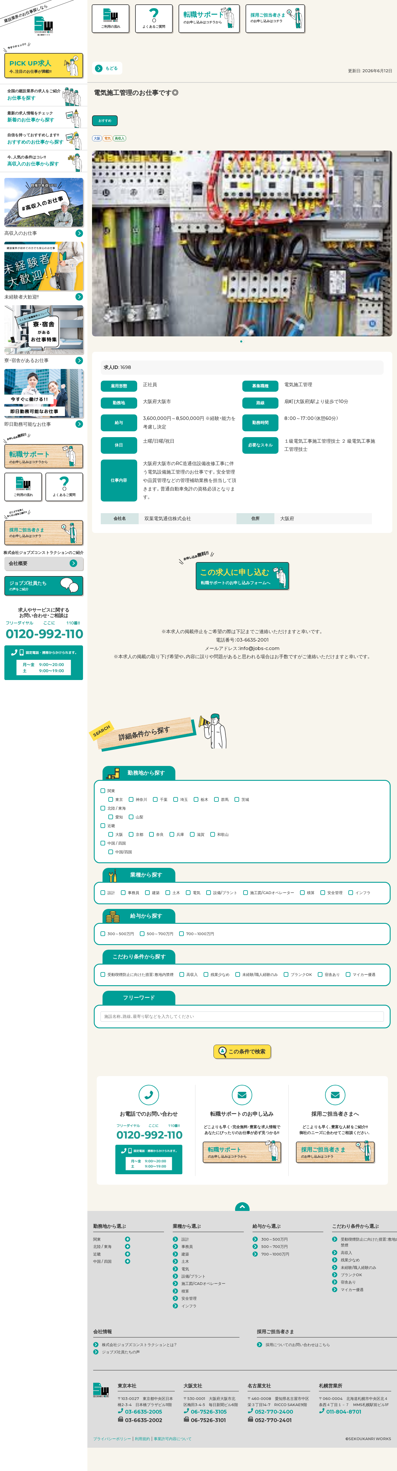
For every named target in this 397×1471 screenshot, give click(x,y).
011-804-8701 (340, 1412)
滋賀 (200, 834)
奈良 (160, 834)
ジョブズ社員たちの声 (121, 1352)
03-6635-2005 (140, 1412)
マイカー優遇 (364, 974)
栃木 (204, 799)
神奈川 (141, 799)
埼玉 (184, 799)
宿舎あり (332, 974)
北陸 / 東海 (116, 808)
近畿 (111, 825)
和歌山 (223, 834)
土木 (176, 892)
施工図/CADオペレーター (272, 892)
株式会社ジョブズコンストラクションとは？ (139, 1345)
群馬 (225, 799)
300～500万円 (120, 933)
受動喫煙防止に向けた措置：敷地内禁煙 (140, 974)
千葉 (163, 799)
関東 (111, 790)
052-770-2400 (270, 1412)
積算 (311, 892)
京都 (139, 834)
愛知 (119, 817)
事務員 (133, 892)
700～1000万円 (200, 933)
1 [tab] (243, 342)
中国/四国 (123, 852)
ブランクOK (301, 974)
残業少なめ (220, 974)
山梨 (139, 817)
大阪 (119, 834)
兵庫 (180, 834)
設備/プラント (225, 892)
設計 (111, 892)
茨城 (245, 799)
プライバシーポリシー (112, 1439)
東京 (119, 799)
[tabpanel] (242, 243)
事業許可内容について (173, 1439)
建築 (156, 892)
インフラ (362, 892)
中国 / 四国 (116, 843)
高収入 (192, 974)
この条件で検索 (246, 1051)
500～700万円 (160, 933)
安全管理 (335, 892)
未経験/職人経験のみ (260, 974)
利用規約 (142, 1439)
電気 (196, 892)
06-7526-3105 (205, 1412)
